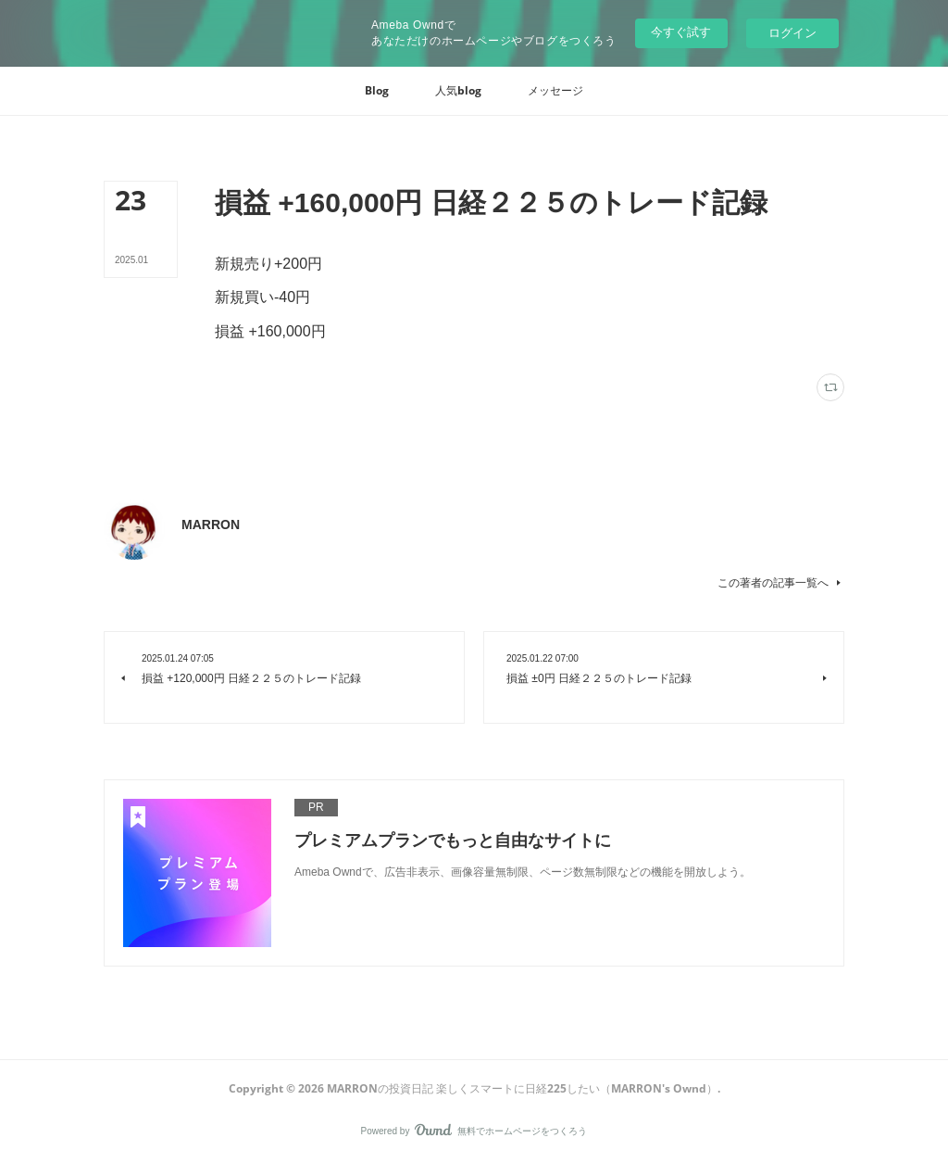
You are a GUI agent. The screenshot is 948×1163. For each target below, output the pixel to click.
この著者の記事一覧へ (780, 582)
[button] (377, 91)
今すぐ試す (681, 32)
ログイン (792, 33)
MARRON (210, 524)
